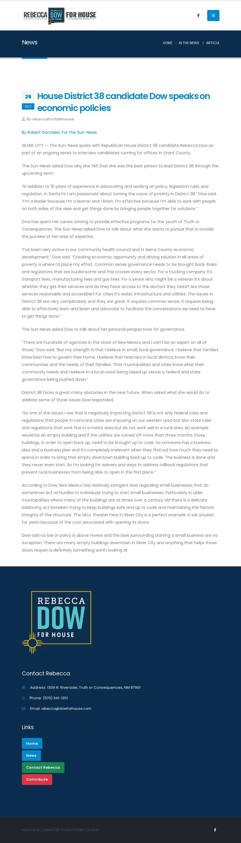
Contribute (37, 779)
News (31, 755)
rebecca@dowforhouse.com (68, 708)
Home (32, 743)
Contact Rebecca (43, 767)
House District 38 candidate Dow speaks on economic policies (123, 102)
